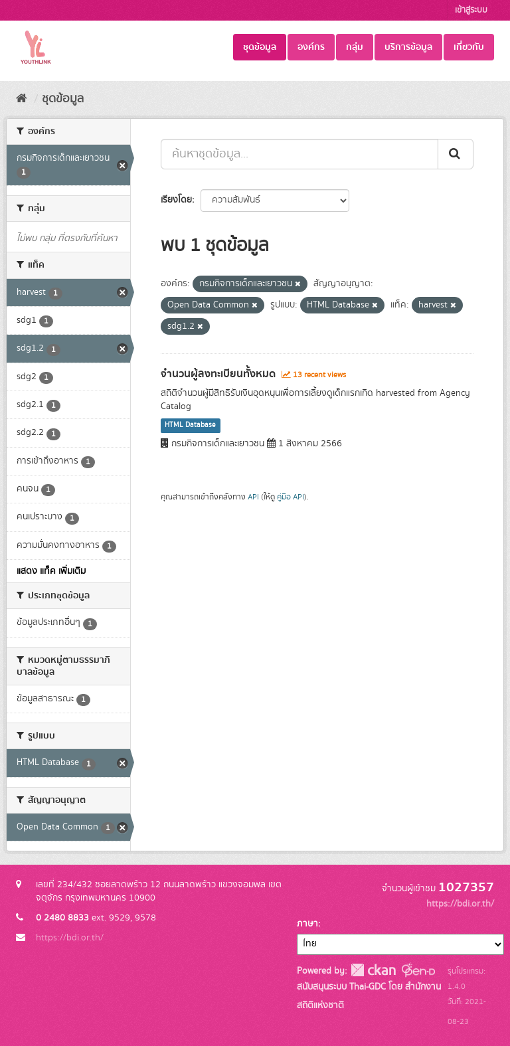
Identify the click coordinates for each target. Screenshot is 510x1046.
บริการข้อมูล (408, 47)
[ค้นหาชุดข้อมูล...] (299, 154)
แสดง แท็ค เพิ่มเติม (51, 571)
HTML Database (190, 425)
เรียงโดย (176, 200)
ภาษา (307, 923)
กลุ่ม (354, 47)
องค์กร (311, 47)
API (253, 497)
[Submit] (455, 154)
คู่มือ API (290, 497)
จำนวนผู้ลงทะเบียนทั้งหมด (218, 374)
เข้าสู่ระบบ (471, 10)
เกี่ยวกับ (469, 47)
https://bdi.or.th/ (70, 937)
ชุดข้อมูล (259, 47)
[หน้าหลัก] (21, 99)
